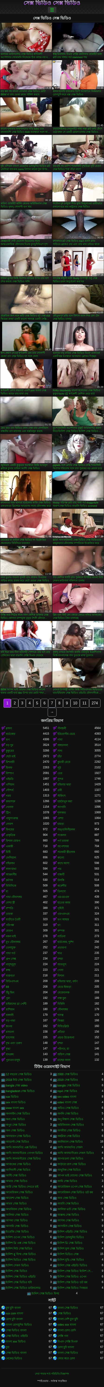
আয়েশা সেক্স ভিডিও (17, 1198)
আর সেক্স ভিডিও (67, 1198)
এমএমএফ (63, 897)
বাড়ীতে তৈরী (13, 919)
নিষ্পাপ (10, 773)
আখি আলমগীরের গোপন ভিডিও (24, 1153)
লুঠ (59, 767)
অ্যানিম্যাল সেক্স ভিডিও (70, 1141)
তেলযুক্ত (11, 947)
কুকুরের (10, 750)
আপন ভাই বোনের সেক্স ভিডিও (74, 1175)
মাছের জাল (63, 1060)
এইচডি (9, 779)
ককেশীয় (61, 885)
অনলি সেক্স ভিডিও (68, 1113)
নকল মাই (11, 936)
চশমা (60, 958)
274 (95, 703)
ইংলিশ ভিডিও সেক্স (68, 1254)
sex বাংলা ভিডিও (16, 1102)
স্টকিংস (61, 795)
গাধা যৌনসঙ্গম (14, 897)
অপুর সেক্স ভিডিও (16, 1125)
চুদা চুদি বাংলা (13, 1307)
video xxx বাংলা (66, 1324)
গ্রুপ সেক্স (11, 958)
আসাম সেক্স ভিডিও (68, 1220)
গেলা (60, 970)
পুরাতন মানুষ (13, 1060)
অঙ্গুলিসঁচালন (66, 829)
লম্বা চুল (61, 998)
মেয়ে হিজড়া (64, 987)
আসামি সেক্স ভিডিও (17, 1226)
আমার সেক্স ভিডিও (16, 1181)
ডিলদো (61, 891)
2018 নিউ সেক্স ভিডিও (19, 1080)
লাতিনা (61, 936)
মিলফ (9, 767)
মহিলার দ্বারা (64, 784)
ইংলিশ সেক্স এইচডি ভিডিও (72, 1265)
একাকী (9, 846)
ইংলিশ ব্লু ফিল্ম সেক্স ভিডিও (21, 1254)
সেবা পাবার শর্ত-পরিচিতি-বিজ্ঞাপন (52, 1373)
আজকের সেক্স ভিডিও (18, 1164)
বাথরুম (10, 1054)
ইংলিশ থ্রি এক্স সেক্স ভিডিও (21, 1243)
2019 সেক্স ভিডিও (67, 1080)
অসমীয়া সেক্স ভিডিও (69, 1130)
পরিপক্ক (10, 925)
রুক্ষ (8, 970)
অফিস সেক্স (63, 1054)
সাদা (59, 750)
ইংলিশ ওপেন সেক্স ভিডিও (20, 1237)
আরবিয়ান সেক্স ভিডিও (18, 1209)
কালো (60, 857)
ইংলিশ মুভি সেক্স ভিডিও (70, 1259)
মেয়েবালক (63, 992)
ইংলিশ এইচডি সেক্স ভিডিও (72, 1231)
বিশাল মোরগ (13, 840)
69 (7, 987)
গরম (8, 795)
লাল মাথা (11, 868)
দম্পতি (9, 908)
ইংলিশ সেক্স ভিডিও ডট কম (72, 1282)
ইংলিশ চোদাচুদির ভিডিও (70, 1237)
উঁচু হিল (10, 992)
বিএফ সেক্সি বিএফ (67, 1341)
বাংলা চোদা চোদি (66, 1330)
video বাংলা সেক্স (67, 1102)
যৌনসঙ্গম (62, 1009)
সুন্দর (60, 779)
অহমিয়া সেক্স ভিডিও (68, 1136)
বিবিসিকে (11, 885)
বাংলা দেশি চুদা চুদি (67, 1319)
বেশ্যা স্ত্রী (10, 902)
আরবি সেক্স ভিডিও (68, 1203)
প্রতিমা (61, 1032)
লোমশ (9, 824)
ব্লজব (9, 728)
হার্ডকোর (10, 734)
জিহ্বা (60, 1020)
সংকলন (61, 835)
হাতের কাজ (63, 902)
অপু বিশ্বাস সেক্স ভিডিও (70, 1119)
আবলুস (61, 964)
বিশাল (60, 975)
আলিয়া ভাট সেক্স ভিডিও (71, 1209)
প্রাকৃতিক (10, 835)
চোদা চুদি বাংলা (14, 1319)
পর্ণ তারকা (63, 840)
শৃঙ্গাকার (61, 812)
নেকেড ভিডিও (14, 1358)
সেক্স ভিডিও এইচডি (17, 1336)
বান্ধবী (60, 874)
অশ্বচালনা (62, 745)
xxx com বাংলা (14, 1313)
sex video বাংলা (66, 1096)
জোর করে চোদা (66, 1358)
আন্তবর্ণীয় (11, 874)
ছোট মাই (10, 756)
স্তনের (9, 1026)
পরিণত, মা (63, 1048)
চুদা (7, 1347)
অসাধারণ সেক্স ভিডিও (18, 1136)
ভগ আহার (63, 919)
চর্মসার (9, 880)
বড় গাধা (10, 1020)
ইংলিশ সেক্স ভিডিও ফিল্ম (45, 1293)
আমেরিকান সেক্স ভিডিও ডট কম (75, 1192)
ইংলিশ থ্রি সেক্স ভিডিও (69, 1243)
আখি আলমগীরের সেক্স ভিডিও (23, 1158)
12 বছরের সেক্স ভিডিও (19, 1074)
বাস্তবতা (10, 975)
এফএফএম (63, 913)
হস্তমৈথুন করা (64, 801)
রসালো (10, 1032)
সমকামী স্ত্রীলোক (66, 852)
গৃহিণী (60, 908)
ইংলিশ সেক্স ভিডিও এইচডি (21, 1276)
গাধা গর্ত (10, 953)
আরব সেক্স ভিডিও (16, 1203)
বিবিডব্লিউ (63, 1026)
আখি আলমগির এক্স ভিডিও (21, 1147)
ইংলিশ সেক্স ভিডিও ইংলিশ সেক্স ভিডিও (76, 1271)
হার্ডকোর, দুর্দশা (65, 942)
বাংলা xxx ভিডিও (16, 1341)
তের (59, 773)
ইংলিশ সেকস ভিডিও (17, 1265)
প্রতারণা (61, 947)
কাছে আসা (63, 863)
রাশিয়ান (10, 1009)
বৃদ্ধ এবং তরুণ (14, 1043)
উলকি (60, 880)
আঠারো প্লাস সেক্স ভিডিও (71, 1164)
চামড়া (60, 824)
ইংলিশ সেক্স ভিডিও (16, 1271)
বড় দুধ (9, 745)
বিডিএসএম (12, 981)
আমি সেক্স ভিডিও (67, 1181)
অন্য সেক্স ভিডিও (15, 1119)
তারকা (9, 913)
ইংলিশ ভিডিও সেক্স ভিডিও (21, 1259)
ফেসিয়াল (11, 857)
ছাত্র (59, 953)
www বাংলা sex (15, 1108)
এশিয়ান (10, 784)
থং (58, 925)
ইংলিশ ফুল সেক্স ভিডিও (70, 1248)
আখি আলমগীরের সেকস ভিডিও (75, 1153)
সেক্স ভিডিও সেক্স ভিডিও (51, 3)
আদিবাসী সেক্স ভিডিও (18, 1169)
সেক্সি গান (62, 1336)
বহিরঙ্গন (10, 863)
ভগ (8, 739)
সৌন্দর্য (9, 790)
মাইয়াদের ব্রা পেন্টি (16, 1003)
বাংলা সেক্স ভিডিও (67, 1307)
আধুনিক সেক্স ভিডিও (69, 1169)
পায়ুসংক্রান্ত (12, 818)
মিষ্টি (8, 852)
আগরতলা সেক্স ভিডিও (70, 1158)
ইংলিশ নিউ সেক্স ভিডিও (19, 1248)
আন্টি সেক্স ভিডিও (16, 1175)
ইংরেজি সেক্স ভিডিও (17, 1231)
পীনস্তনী (61, 728)
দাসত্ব (60, 1015)
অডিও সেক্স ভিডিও (68, 1108)
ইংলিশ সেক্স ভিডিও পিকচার (72, 1288)
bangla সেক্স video (16, 1085)
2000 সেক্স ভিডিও (67, 1074)
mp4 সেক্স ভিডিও (67, 1091)
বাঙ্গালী (9, 1015)
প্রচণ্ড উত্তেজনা (65, 1037)
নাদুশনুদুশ (11, 964)
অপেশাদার (63, 846)
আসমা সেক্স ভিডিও (17, 1220)
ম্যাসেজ (10, 1037)
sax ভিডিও (12, 1096)
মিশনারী (10, 762)
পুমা (8, 998)
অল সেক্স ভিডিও (15, 1130)
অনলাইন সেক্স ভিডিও (18, 1113)
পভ (59, 868)
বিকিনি (61, 1003)
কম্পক (60, 930)
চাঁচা (59, 756)
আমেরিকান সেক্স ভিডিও (19, 1192)
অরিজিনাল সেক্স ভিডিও (70, 1125)
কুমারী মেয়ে (63, 762)
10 (75, 703)
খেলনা (9, 807)
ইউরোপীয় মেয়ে (66, 734)
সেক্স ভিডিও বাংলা (16, 1330)
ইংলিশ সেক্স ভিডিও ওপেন (71, 1276)
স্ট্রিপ (8, 812)
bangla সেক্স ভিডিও (68, 1085)
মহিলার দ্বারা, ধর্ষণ (67, 981)
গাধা (59, 739)
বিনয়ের (10, 829)
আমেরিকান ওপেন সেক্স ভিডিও (74, 1186)
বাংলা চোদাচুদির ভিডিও (19, 1324)
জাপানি (61, 807)
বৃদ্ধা (8, 1048)
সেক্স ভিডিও (64, 1313)
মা (7, 891)
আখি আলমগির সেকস (70, 1147)
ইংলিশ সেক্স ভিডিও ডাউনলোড (23, 1288)
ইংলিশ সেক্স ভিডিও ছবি (19, 1282)
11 (84, 703)
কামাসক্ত (10, 801)
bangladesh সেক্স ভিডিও (20, 1091)
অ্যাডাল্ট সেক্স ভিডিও (17, 1141)
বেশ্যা (60, 818)
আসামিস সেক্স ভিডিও (69, 1226)
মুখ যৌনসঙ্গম (13, 942)
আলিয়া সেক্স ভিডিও (17, 1214)
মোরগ (9, 930)
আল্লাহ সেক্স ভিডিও (68, 1214)
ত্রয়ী (59, 790)
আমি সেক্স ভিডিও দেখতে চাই (22, 1186)
